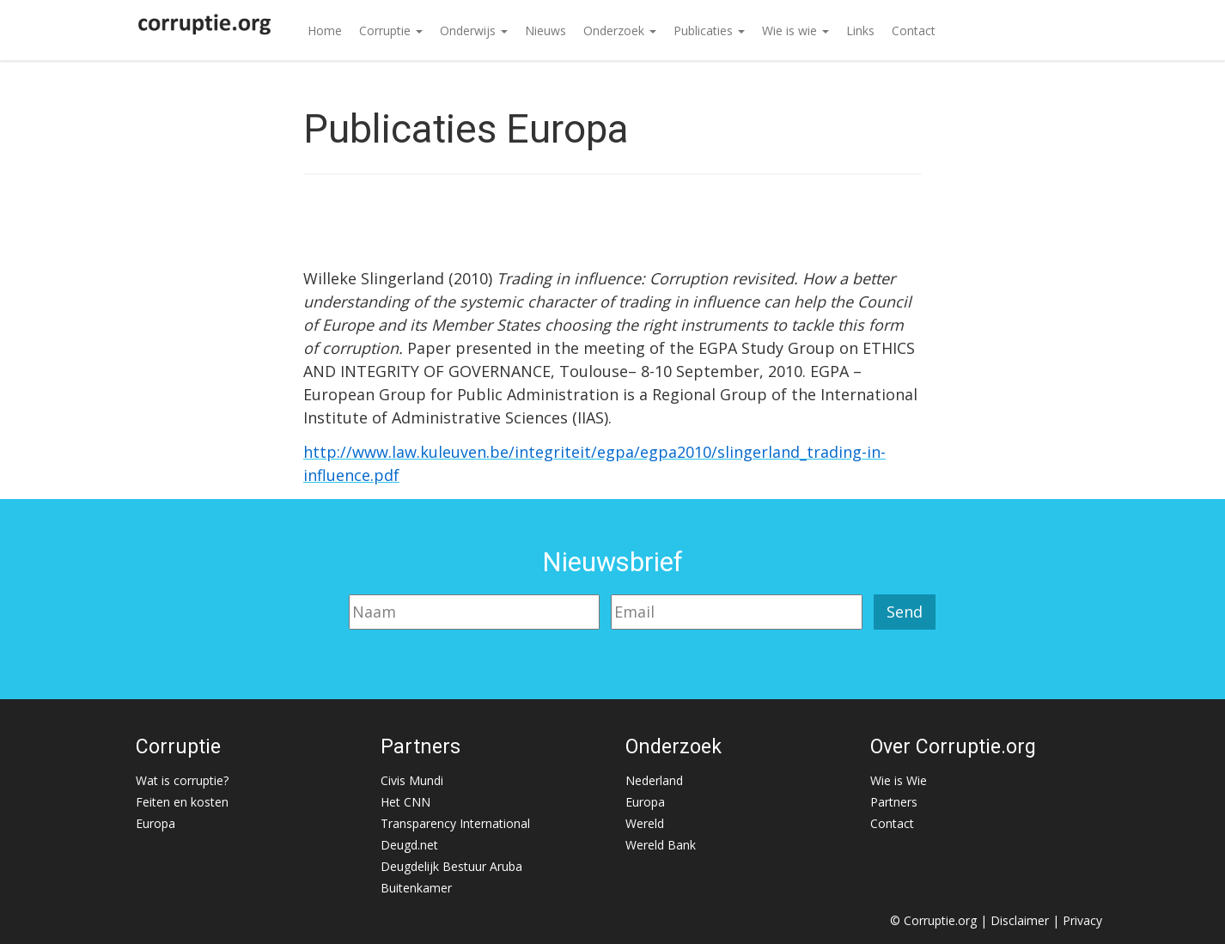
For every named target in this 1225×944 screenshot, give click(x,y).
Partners (893, 802)
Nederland (654, 780)
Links (860, 30)
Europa (155, 823)
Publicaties (709, 30)
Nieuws (545, 30)
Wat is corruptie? (182, 780)
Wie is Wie (898, 780)
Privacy (1082, 920)
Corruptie (391, 30)
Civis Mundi (412, 780)
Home (325, 30)
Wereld (644, 823)
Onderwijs (474, 30)
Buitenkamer (416, 888)
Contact (914, 30)
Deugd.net (409, 845)
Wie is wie (795, 30)
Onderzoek (619, 30)
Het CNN (405, 802)
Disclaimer (1019, 920)
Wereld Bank (660, 845)
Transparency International (455, 823)
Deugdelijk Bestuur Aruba (451, 866)
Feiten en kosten (182, 802)
